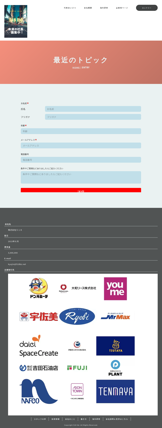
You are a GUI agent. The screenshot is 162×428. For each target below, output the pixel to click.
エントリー (146, 8)
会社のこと (70, 419)
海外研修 (104, 8)
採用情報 (55, 419)
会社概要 (88, 8)
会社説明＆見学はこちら (117, 419)
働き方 (84, 419)
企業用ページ (122, 8)
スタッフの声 (40, 419)
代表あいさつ (70, 8)
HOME (76, 67)
